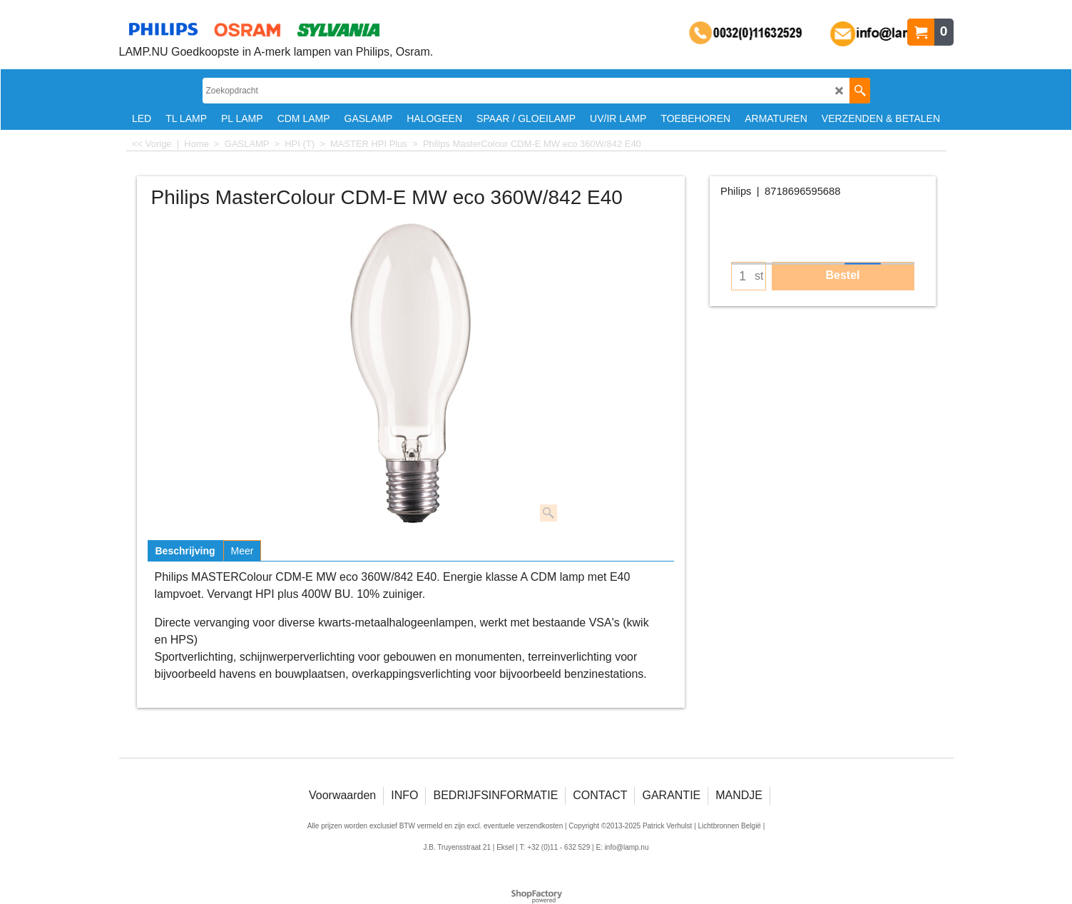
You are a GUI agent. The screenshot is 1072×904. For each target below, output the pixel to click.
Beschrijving (185, 551)
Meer (242, 551)
